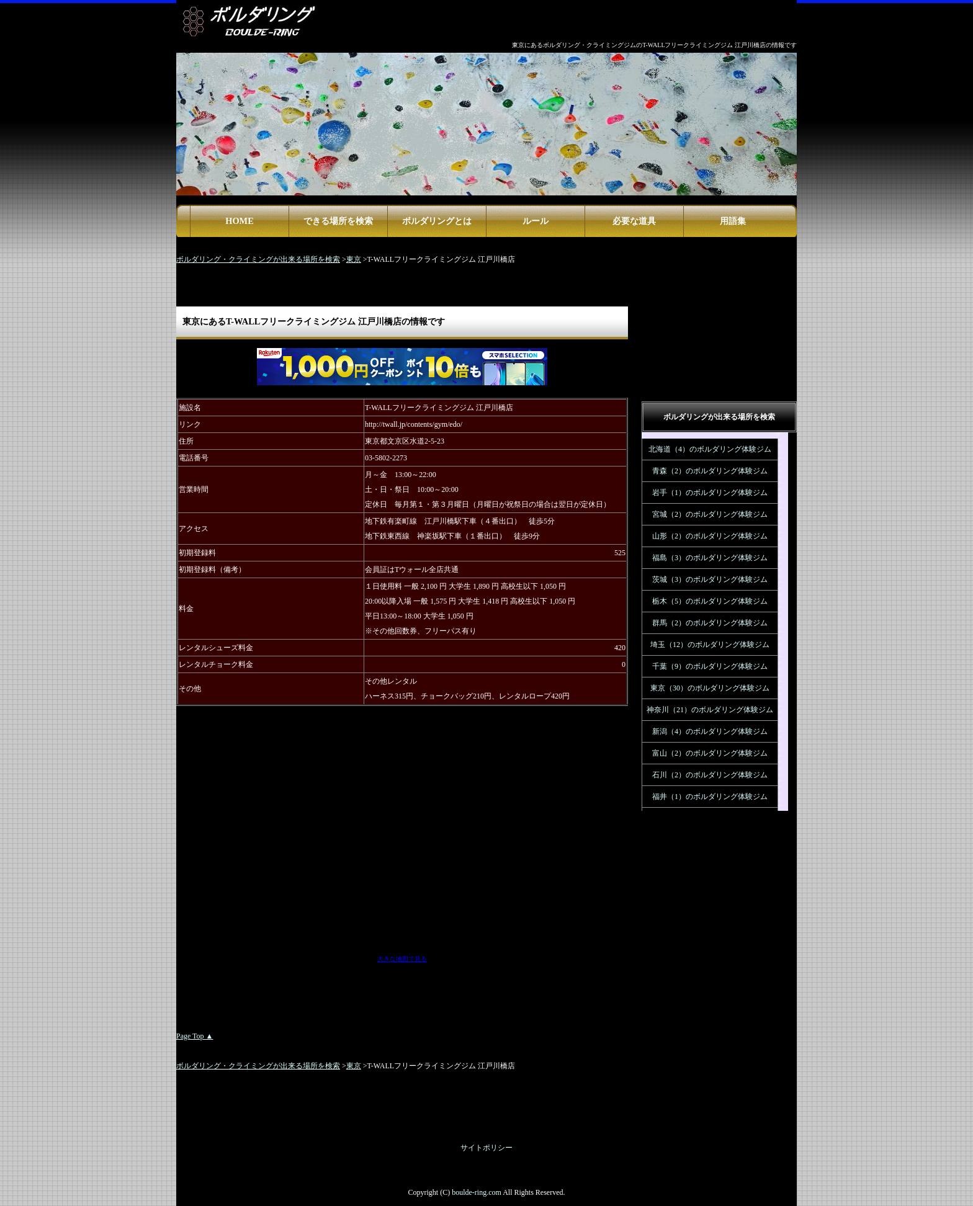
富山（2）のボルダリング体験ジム (710, 753)
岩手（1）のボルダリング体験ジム (710, 492)
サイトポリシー (486, 1147)
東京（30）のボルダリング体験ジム (709, 688)
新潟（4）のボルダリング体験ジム (710, 731)
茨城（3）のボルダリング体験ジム (710, 579)
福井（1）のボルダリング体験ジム (710, 796)
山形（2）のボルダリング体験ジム (710, 536)
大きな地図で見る (402, 958)
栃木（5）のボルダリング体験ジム (710, 601)
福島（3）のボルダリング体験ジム (710, 557)
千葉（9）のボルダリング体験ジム (710, 666)
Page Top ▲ (194, 1036)
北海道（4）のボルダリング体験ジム (709, 449)
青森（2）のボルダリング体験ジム (710, 471)
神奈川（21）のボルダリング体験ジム (710, 709)
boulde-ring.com (476, 1192)
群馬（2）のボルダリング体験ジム (710, 623)
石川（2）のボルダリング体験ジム (710, 774)
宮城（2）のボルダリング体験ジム (710, 514)
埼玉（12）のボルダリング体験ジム (709, 644)
